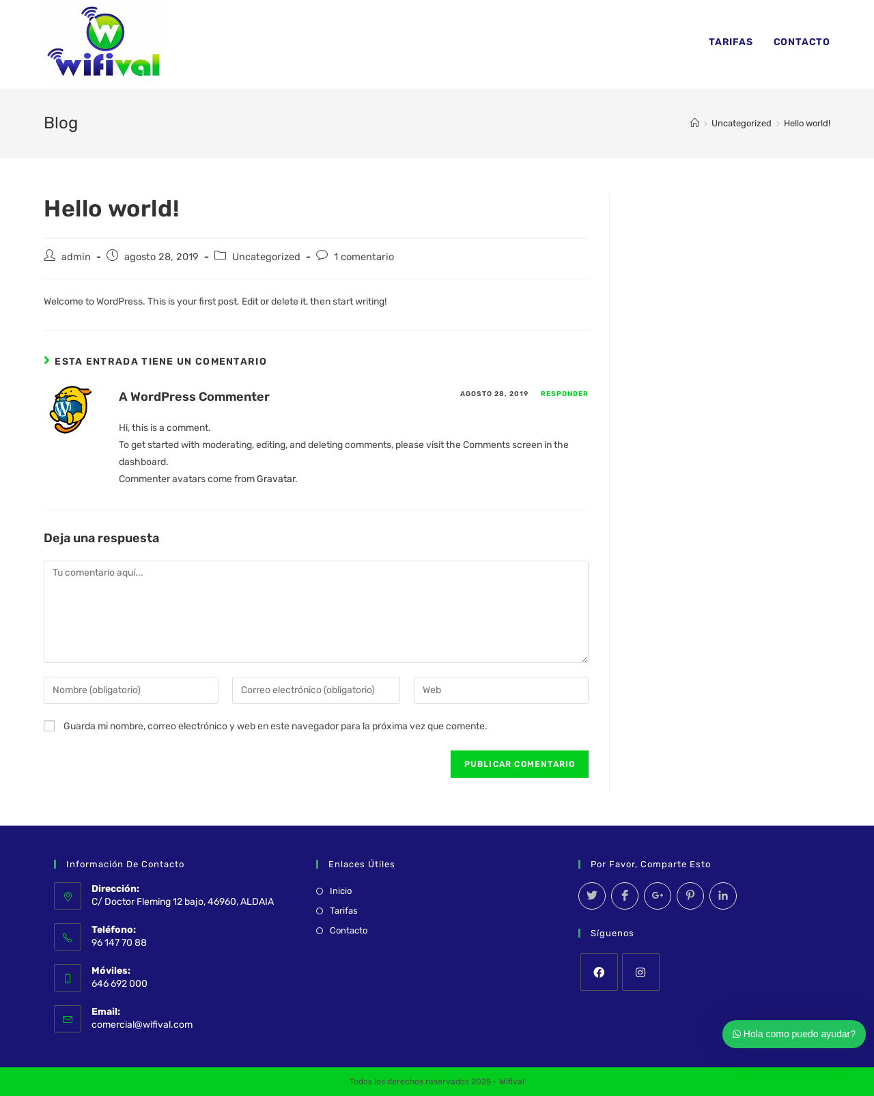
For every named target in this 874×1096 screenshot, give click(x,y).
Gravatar (276, 479)
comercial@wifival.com (142, 1024)
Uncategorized (266, 257)
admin (76, 257)
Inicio (341, 891)
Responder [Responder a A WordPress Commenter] (565, 394)
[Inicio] (694, 123)
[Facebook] (599, 972)
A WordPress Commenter (194, 396)
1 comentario (364, 257)
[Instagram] (641, 972)
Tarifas (344, 910)
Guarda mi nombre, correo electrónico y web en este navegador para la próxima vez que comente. (276, 726)
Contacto (348, 930)
